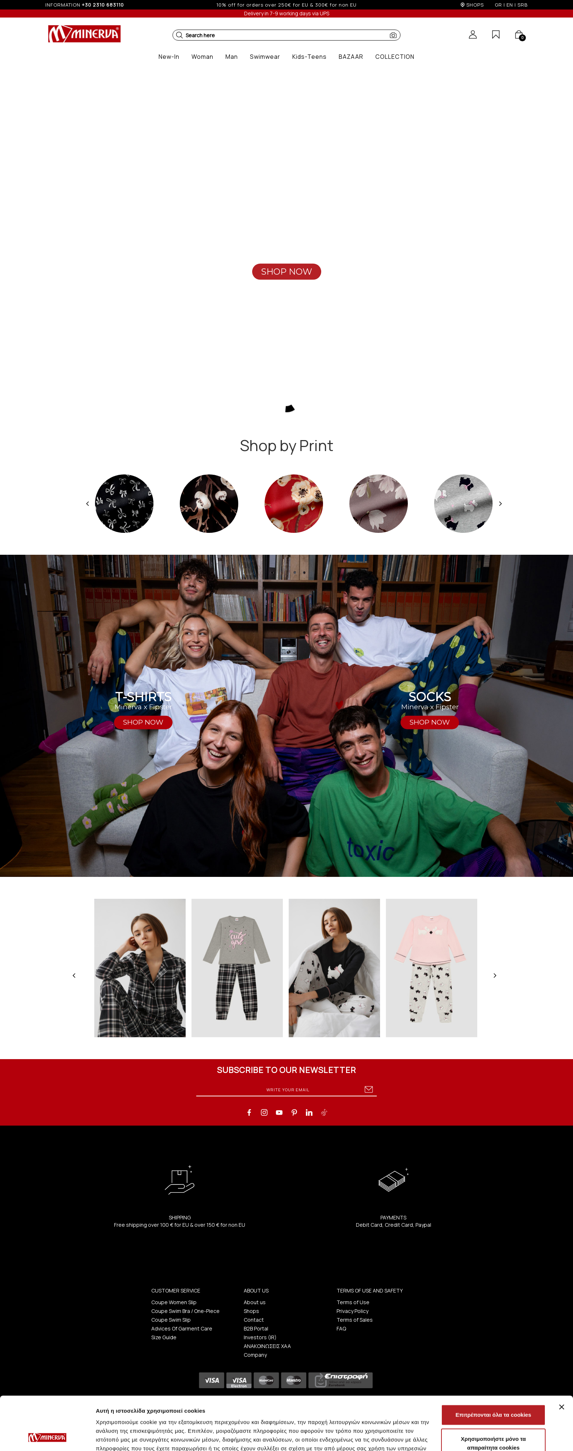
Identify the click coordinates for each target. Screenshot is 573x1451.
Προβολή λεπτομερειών (434, 1436)
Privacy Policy (352, 1310)
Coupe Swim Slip (171, 1319)
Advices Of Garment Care (181, 1328)
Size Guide (164, 1337)
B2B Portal (256, 1328)
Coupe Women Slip (174, 1302)
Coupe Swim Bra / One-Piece (185, 1310)
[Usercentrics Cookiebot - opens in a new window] (47, 1436)
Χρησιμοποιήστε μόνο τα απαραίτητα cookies (493, 1393)
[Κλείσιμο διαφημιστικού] (561, 1356)
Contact (254, 1319)
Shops (251, 1310)
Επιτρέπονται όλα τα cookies (493, 1365)
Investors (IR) (260, 1337)
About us (255, 1302)
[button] (179, 35)
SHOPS (475, 4)
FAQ (341, 1328)
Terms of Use (353, 1302)
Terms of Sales (355, 1319)
